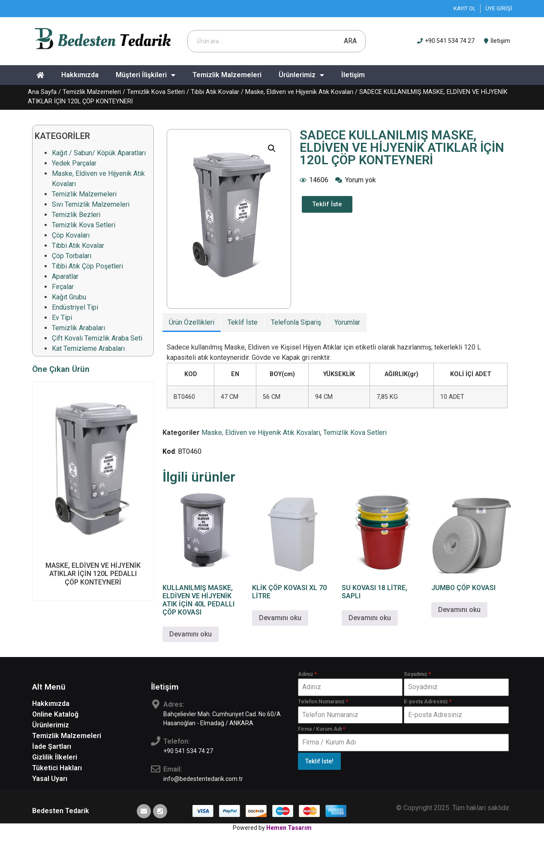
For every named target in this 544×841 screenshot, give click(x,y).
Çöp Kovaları (71, 235)
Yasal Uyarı (49, 779)
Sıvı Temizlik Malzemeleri (90, 204)
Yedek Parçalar (74, 163)
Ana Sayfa (42, 92)
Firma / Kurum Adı (321, 729)
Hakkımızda (80, 75)
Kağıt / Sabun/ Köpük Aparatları (99, 153)
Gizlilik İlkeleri (54, 757)
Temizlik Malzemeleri (226, 75)
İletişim (353, 75)
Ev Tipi (62, 317)
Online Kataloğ (55, 714)
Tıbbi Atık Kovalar (215, 92)
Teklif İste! (319, 761)
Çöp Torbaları (71, 256)
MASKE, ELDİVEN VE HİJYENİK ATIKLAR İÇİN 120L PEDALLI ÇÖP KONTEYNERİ (93, 573)
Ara (350, 41)
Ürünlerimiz (301, 75)
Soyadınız (417, 674)
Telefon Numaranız (323, 702)
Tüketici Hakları (57, 768)
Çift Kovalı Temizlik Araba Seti (97, 338)
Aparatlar (65, 276)
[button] (272, 148)
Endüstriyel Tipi (75, 307)
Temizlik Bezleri (76, 215)
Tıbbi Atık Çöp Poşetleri (87, 266)
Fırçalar (63, 287)
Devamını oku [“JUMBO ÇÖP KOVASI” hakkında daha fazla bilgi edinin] (459, 610)
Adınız (307, 674)
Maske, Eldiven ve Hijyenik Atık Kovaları (299, 92)
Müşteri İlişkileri (145, 75)
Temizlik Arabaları (78, 328)
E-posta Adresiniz (427, 702)
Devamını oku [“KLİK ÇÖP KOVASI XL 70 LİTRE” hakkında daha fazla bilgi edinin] (280, 618)
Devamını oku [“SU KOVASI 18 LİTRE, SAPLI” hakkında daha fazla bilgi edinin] (370, 618)
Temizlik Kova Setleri (156, 92)
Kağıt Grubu (69, 297)
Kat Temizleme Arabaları (88, 348)
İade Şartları (51, 746)
